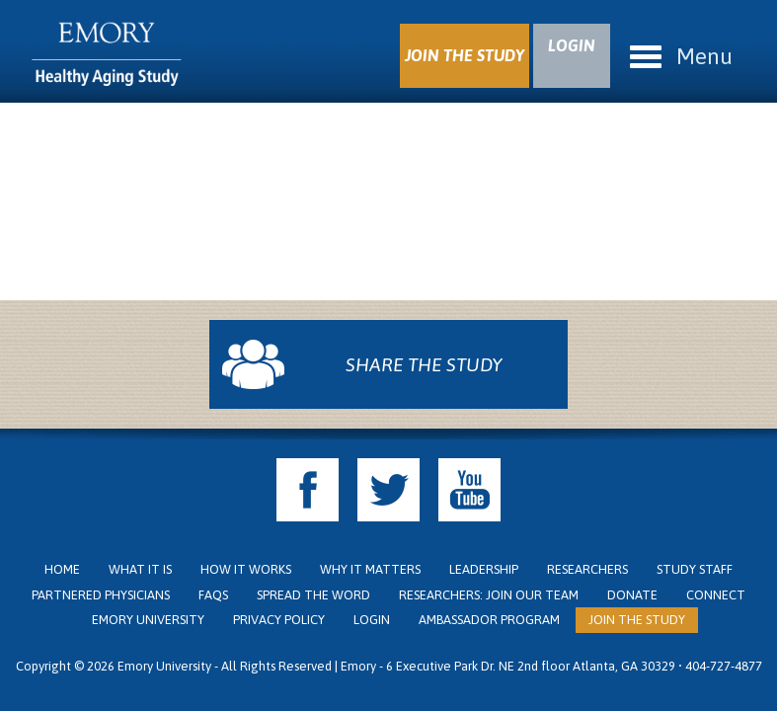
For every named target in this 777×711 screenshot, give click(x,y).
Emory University (148, 619)
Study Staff (695, 569)
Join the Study (636, 619)
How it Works (245, 569)
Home (62, 569)
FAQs (213, 595)
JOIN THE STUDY (464, 55)
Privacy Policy (279, 619)
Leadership (483, 569)
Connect (715, 595)
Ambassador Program (489, 619)
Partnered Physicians (101, 595)
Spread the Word (313, 595)
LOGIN (571, 45)
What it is (140, 569)
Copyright (43, 666)
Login (371, 619)
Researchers (587, 569)
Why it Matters (370, 569)
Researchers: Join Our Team (489, 595)
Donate (632, 595)
